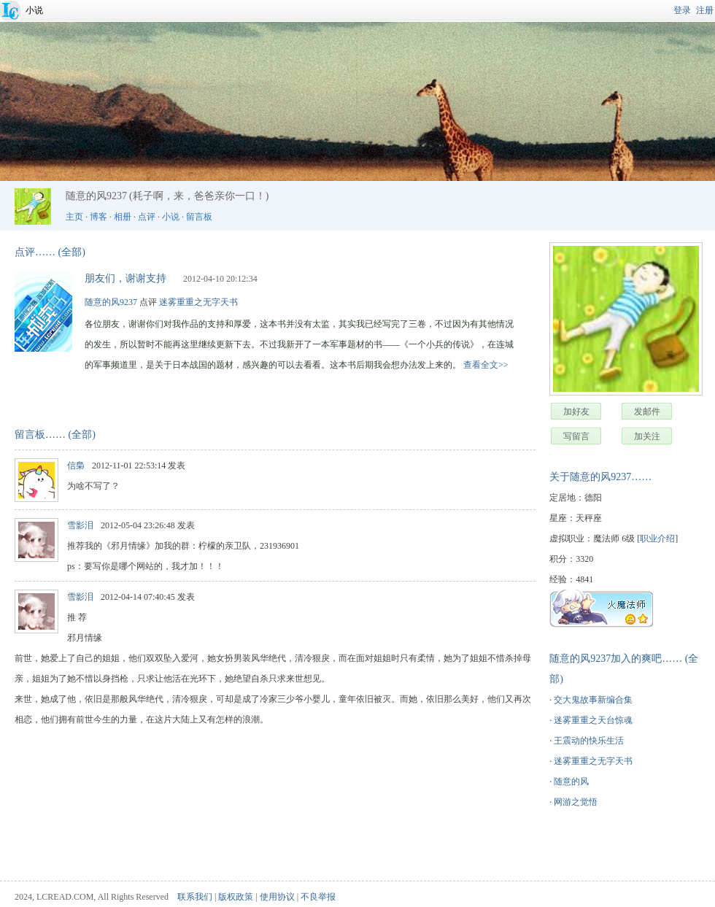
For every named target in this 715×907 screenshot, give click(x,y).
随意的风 (571, 781)
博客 (98, 217)
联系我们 (194, 897)
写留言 (576, 436)
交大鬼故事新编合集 (593, 700)
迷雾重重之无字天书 (593, 761)
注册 (705, 10)
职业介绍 (657, 538)
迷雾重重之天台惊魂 (593, 720)
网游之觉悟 (576, 802)
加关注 (647, 436)
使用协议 (277, 897)
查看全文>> (486, 365)
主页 (74, 217)
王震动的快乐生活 (589, 741)
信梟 (76, 465)
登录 (682, 10)
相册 (122, 217)
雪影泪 (80, 525)
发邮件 (647, 411)
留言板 (199, 217)
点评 (146, 217)
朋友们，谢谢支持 (125, 278)
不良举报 (318, 897)
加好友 (576, 411)
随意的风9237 (111, 302)
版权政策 (235, 897)
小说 (34, 10)
